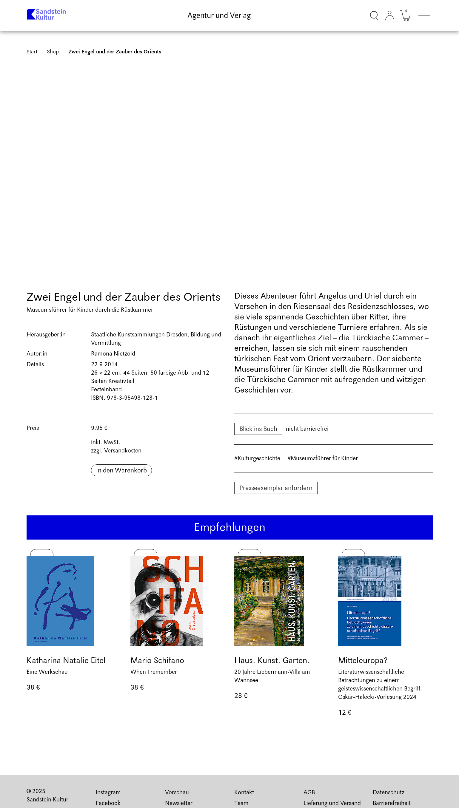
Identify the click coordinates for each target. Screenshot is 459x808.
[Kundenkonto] (390, 15)
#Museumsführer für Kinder (322, 458)
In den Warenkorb (121, 470)
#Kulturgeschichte (257, 458)
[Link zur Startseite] (48, 15)
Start (32, 52)
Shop (53, 52)
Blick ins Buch (258, 428)
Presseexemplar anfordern (275, 488)
